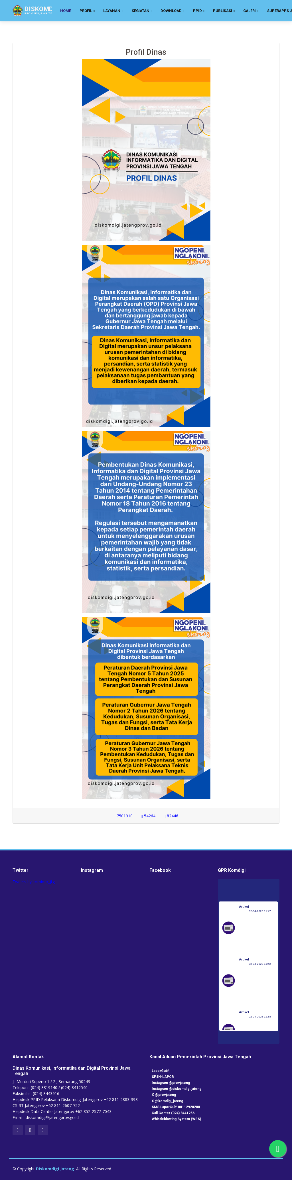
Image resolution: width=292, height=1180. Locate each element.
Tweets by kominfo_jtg (34, 881)
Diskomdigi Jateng (55, 1168)
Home (65, 11)
